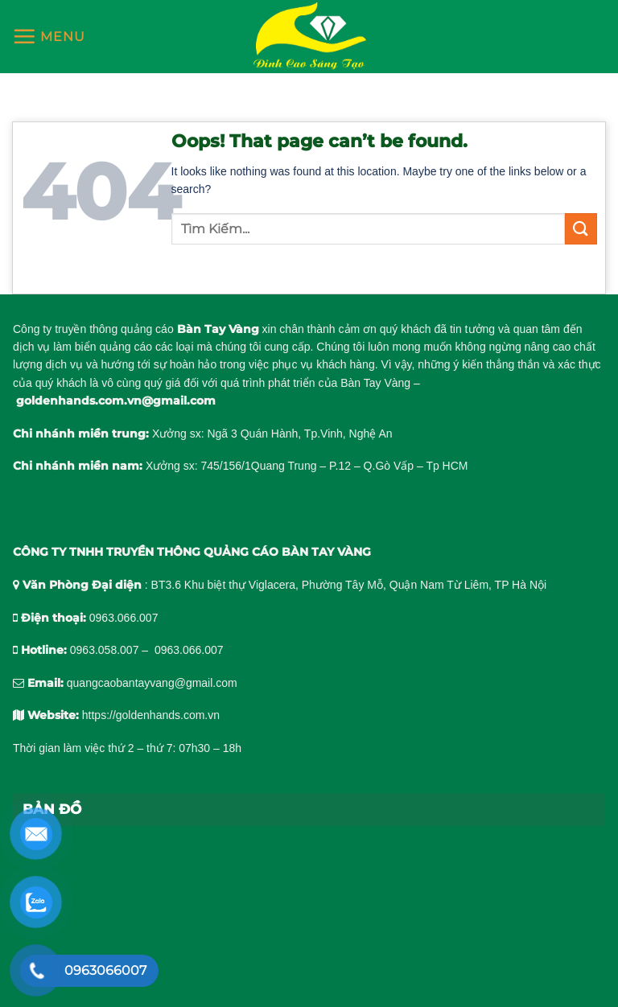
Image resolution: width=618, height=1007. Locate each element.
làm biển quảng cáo (102, 346)
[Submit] (581, 229)
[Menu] (48, 36)
